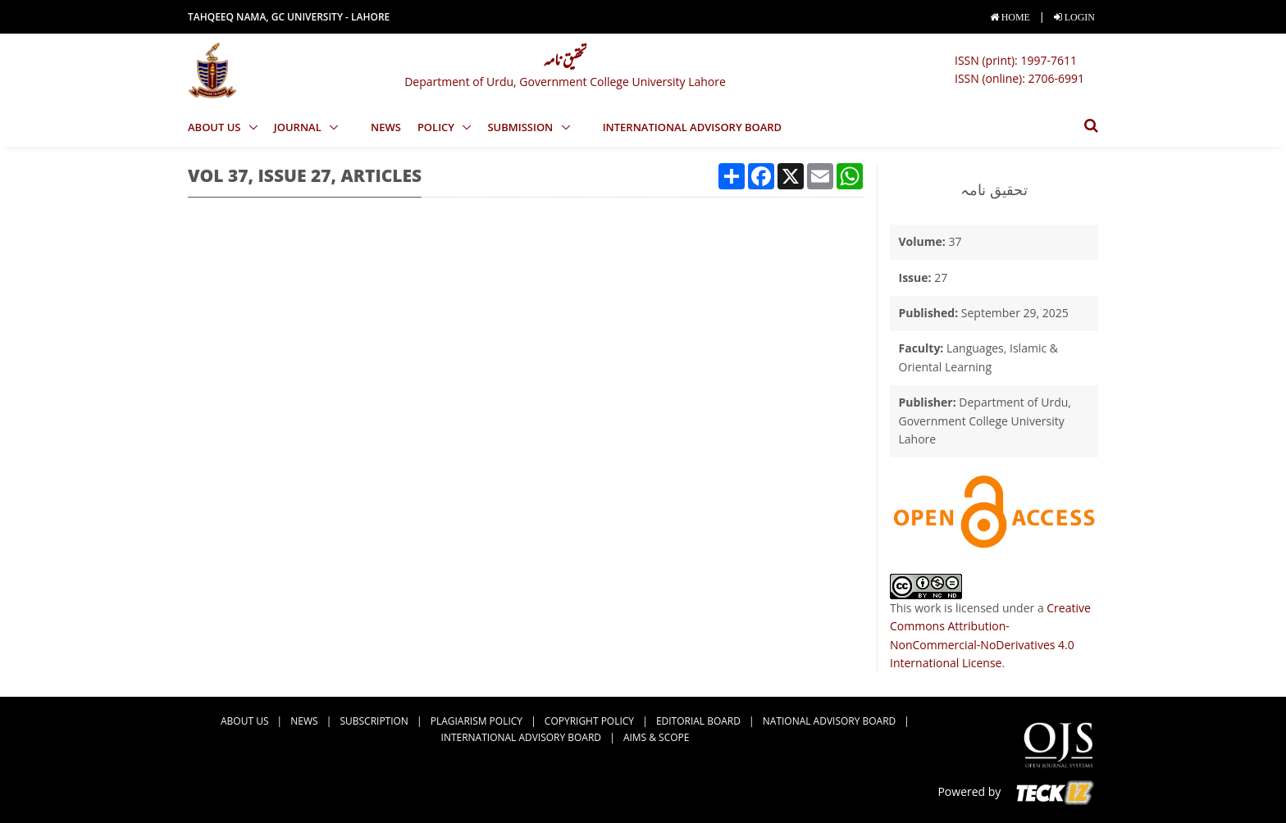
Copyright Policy (589, 721)
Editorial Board (698, 721)
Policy (437, 127)
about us (244, 721)
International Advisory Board (692, 127)
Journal (299, 127)
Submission (521, 127)
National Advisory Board (829, 721)
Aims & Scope (656, 737)
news (386, 127)
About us (216, 127)
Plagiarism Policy (476, 721)
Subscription (374, 721)
